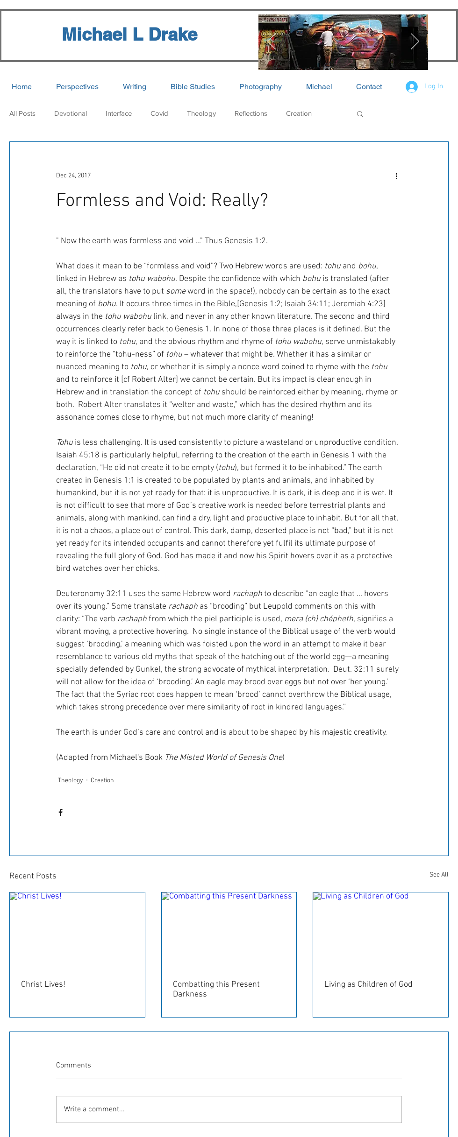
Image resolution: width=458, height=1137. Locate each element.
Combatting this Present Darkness (216, 989)
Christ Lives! (43, 985)
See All (439, 875)
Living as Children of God (368, 985)
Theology (201, 113)
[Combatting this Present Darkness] (229, 930)
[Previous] (271, 42)
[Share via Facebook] (60, 812)
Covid (159, 113)
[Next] (415, 42)
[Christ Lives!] (77, 930)
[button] (360, 113)
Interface (119, 113)
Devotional (70, 113)
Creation (299, 113)
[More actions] (396, 175)
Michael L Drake (129, 34)
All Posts (22, 113)
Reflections (251, 113)
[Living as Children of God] (380, 930)
